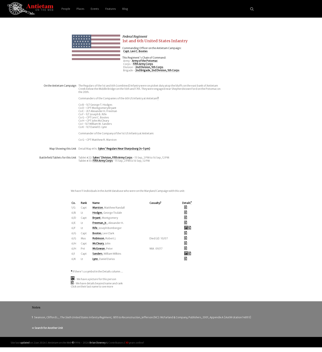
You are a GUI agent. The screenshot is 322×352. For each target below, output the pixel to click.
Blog (125, 8)
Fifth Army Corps (143, 64)
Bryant (96, 217)
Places (80, 8)
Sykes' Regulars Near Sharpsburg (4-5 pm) (124, 148)
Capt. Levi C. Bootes (135, 51)
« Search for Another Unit (47, 328)
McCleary (98, 243)
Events (95, 8)
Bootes (96, 233)
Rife (94, 228)
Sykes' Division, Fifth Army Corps (112, 157)
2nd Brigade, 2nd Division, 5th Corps (157, 70)
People (65, 8)
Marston (97, 207)
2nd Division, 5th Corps (149, 67)
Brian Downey (97, 342)
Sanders (97, 253)
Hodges (97, 212)
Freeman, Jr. (99, 222)
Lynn (95, 259)
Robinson (98, 238)
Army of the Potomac (145, 60)
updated (24, 342)
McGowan (98, 248)
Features (110, 8)
